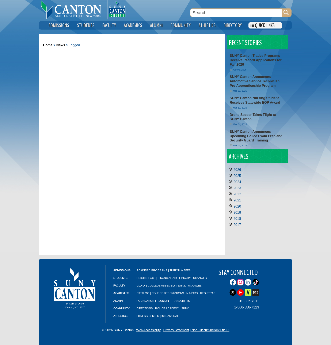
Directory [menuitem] (233, 25)
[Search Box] (236, 12)
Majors (192, 293)
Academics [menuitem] (133, 25)
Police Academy (167, 308)
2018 (237, 218)
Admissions (121, 270)
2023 (237, 188)
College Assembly (162, 285)
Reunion (163, 300)
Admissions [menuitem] (59, 25)
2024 (237, 182)
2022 (237, 194)
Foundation (145, 300)
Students (120, 278)
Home (47, 45)
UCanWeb (200, 278)
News (60, 45)
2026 (237, 169)
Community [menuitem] (181, 25)
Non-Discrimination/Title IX (210, 330)
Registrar (208, 293)
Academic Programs (152, 270)
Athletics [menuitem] (207, 25)
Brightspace (146, 278)
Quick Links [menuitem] (265, 25)
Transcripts (180, 300)
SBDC (185, 308)
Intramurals (170, 316)
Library (185, 278)
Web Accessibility (148, 330)
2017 (237, 225)
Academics (121, 293)
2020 (237, 206)
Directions (145, 308)
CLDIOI (141, 285)
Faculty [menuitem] (109, 25)
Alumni (118, 300)
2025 (237, 176)
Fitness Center (148, 316)
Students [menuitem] (86, 25)
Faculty (119, 285)
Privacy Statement (176, 330)
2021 (237, 200)
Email (182, 285)
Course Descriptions (168, 293)
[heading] (73, 9)
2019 (237, 212)
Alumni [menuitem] (156, 25)
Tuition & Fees (180, 270)
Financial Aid (167, 278)
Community (121, 308)
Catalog (143, 293)
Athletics (120, 316)
